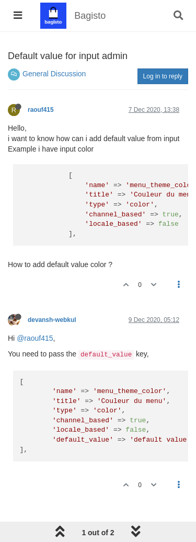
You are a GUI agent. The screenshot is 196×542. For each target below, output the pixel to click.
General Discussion (54, 74)
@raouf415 (35, 338)
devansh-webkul (52, 320)
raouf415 (41, 109)
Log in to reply (162, 76)
